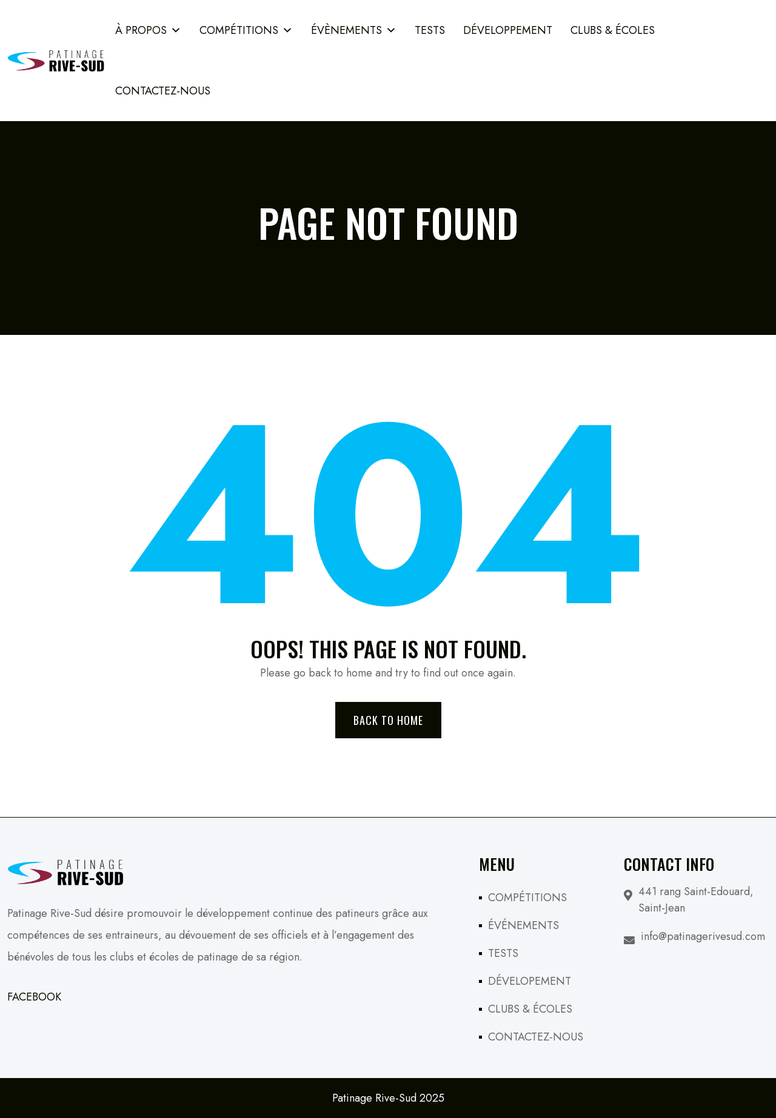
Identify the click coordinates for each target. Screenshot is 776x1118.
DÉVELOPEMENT (529, 981)
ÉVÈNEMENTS (353, 30)
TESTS (430, 30)
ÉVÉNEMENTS (523, 925)
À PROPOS (148, 30)
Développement (507, 30)
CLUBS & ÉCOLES (530, 1009)
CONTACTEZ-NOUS (535, 1037)
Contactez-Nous (162, 91)
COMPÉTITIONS (246, 30)
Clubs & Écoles (612, 30)
